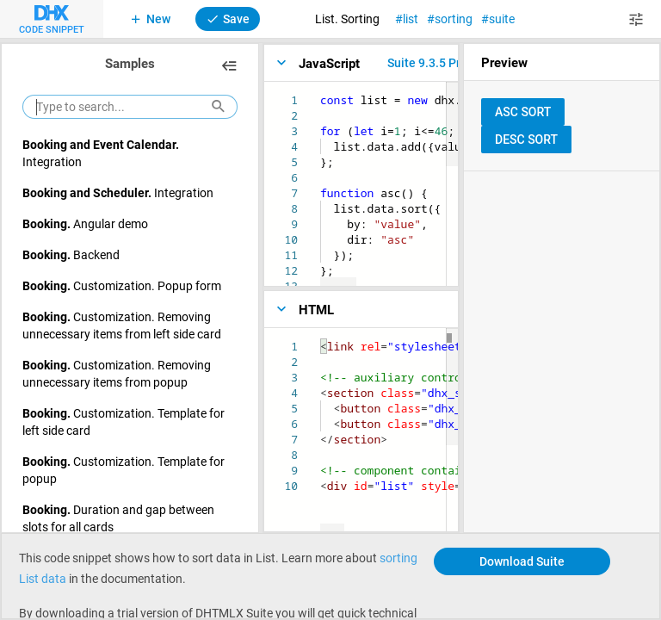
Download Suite (522, 561)
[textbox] (320, 92)
